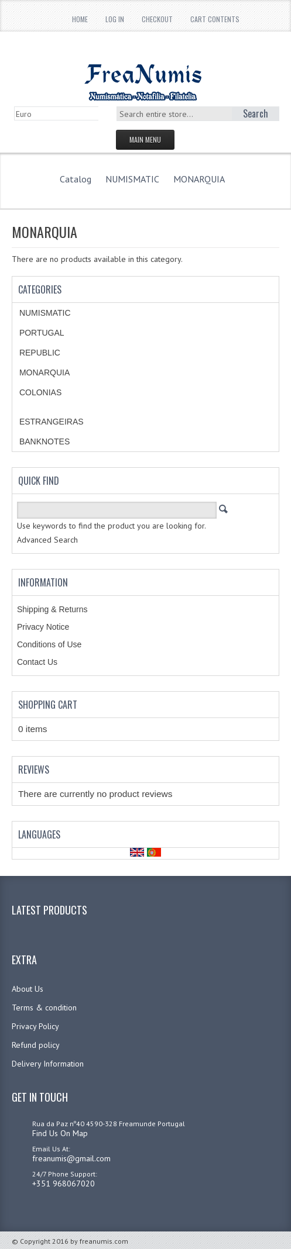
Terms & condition (44, 1007)
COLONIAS (40, 392)
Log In (114, 19)
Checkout (157, 19)
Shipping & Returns (52, 609)
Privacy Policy (35, 1026)
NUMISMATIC (132, 179)
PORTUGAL (41, 332)
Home (80, 19)
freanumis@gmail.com (71, 1158)
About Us (27, 989)
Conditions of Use (49, 644)
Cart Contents (214, 19)
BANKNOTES (44, 441)
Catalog (75, 179)
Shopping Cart (47, 705)
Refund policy (36, 1045)
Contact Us (37, 662)
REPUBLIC (39, 352)
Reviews (33, 769)
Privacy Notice (43, 627)
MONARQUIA (199, 179)
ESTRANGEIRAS (51, 421)
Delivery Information (48, 1063)
